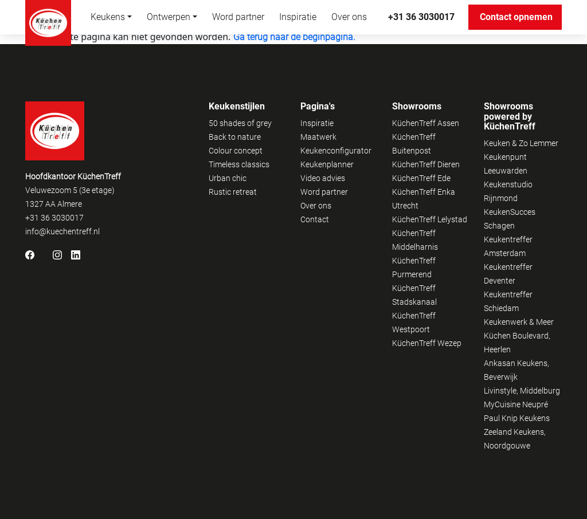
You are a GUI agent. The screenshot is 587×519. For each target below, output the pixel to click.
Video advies (322, 178)
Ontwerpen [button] (168, 16)
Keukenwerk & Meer (519, 322)
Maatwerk (318, 136)
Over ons (349, 16)
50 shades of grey (240, 123)
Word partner (238, 16)
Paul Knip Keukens (517, 418)
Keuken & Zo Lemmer (521, 143)
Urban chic (227, 178)
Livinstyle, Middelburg (522, 390)
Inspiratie (297, 16)
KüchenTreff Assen (425, 123)
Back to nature (235, 136)
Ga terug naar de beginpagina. (294, 37)
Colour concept (236, 150)
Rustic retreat (233, 191)
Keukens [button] (108, 16)
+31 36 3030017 (421, 16)
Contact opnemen (521, 16)
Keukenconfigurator (335, 150)
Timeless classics (239, 164)
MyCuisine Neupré (516, 404)
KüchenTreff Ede (421, 178)
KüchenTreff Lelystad (429, 219)
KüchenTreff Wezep (426, 343)
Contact (314, 219)
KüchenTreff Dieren (426, 164)
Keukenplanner (327, 164)
